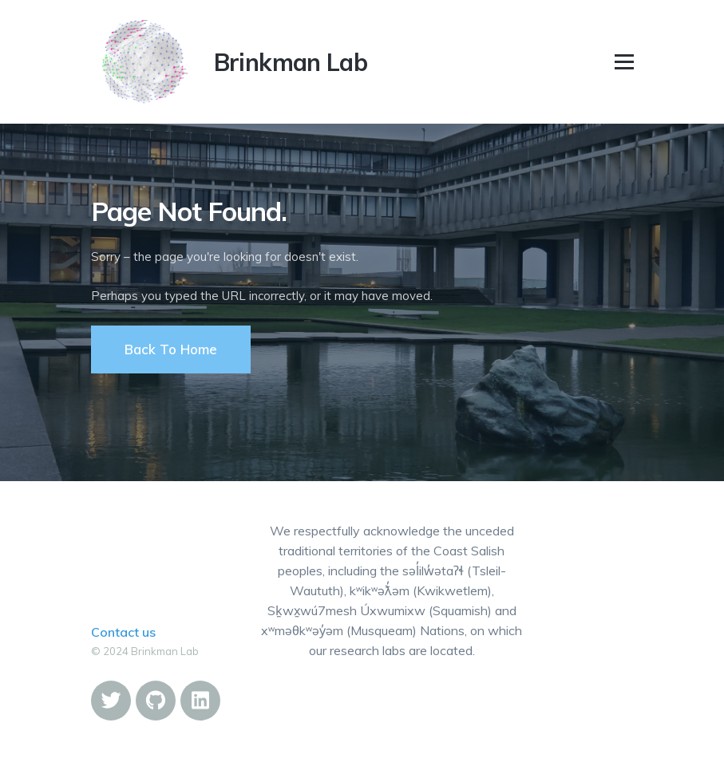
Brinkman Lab (291, 62)
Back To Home (171, 349)
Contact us (123, 632)
